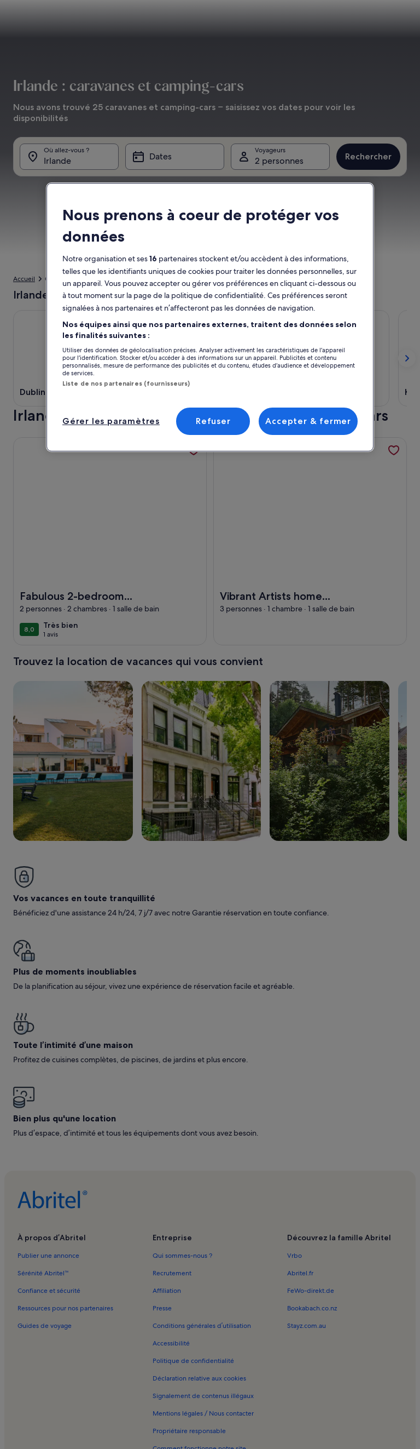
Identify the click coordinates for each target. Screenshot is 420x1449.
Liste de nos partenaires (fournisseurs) (126, 383)
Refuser (213, 421)
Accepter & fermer (308, 421)
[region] (210, 317)
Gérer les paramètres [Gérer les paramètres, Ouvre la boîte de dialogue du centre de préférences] (111, 421)
